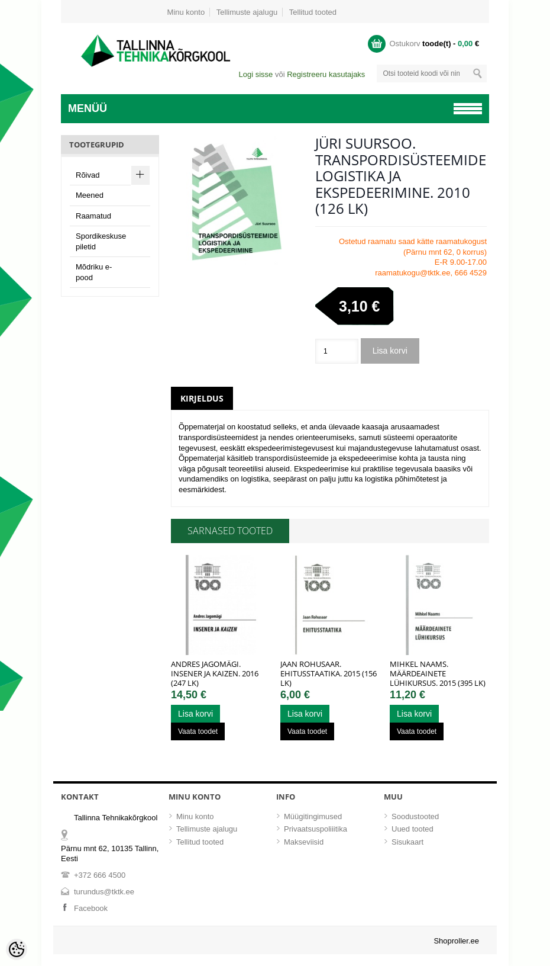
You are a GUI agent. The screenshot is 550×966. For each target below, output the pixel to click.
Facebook (91, 908)
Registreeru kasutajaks (326, 74)
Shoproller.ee (456, 940)
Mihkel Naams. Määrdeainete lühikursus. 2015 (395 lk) (438, 673)
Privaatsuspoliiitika (315, 828)
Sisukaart (407, 841)
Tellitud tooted (313, 12)
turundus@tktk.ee (104, 891)
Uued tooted (412, 828)
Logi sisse (255, 74)
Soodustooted (415, 816)
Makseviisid (303, 841)
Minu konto (186, 12)
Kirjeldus (202, 398)
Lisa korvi (390, 350)
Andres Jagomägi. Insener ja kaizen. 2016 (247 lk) (214, 673)
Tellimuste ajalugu (246, 12)
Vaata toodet (198, 731)
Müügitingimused (313, 816)
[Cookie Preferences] (16, 949)
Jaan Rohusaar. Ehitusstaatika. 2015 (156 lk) (328, 673)
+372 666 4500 (99, 875)
